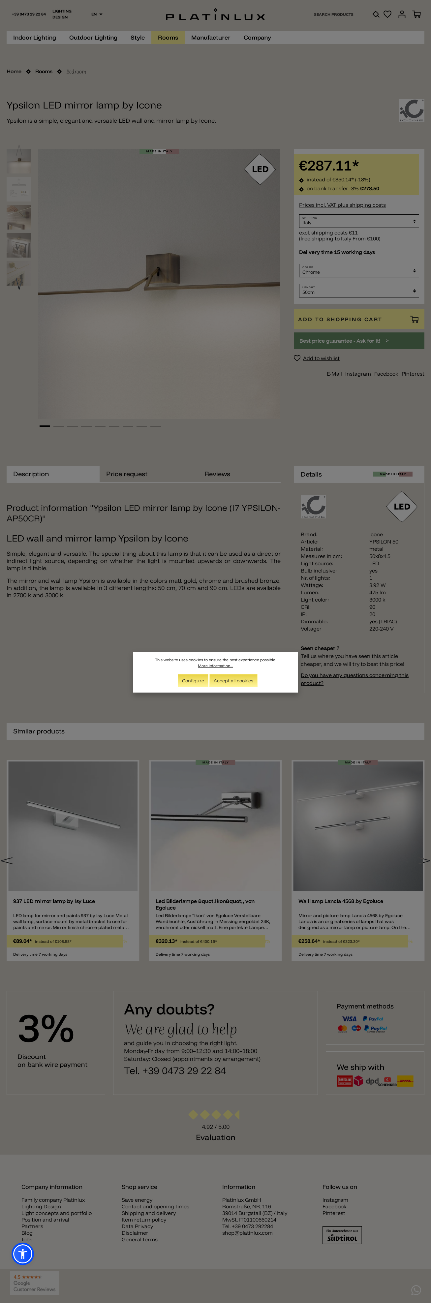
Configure (193, 681)
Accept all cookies (233, 681)
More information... (215, 665)
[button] (22, 1253)
